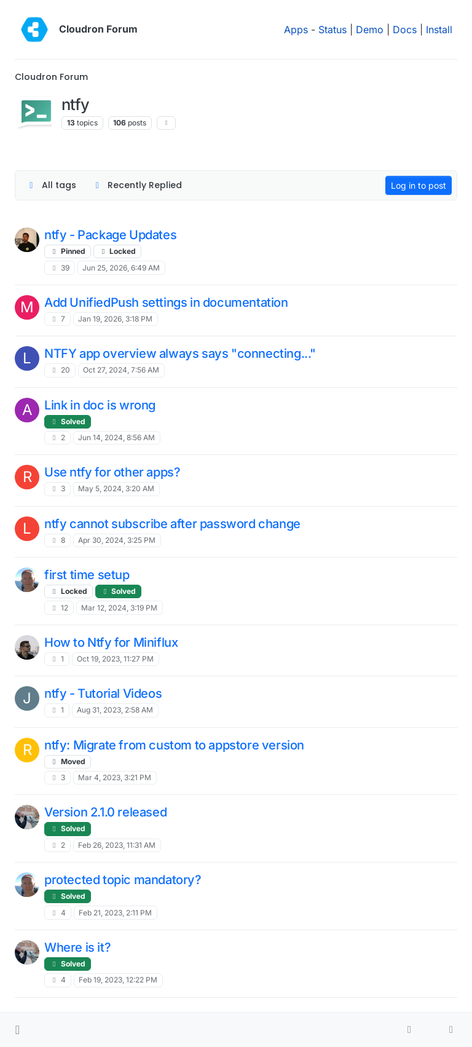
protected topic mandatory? (123, 879)
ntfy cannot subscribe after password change (172, 523)
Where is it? (77, 947)
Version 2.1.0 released (105, 812)
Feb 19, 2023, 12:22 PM (118, 979)
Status (332, 29)
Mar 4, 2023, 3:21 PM (114, 777)
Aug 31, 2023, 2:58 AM (115, 709)
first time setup (87, 574)
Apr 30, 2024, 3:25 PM (116, 540)
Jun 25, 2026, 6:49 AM (121, 267)
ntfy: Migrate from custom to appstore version (174, 745)
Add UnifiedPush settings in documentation (166, 302)
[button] (17, 1029)
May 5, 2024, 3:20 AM (116, 488)
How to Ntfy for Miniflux (111, 642)
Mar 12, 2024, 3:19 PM (119, 607)
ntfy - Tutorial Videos (103, 693)
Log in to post (418, 185)
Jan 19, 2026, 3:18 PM (115, 318)
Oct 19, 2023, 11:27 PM (115, 658)
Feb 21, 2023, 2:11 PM (115, 912)
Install (439, 29)
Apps (296, 29)
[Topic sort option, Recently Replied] (137, 185)
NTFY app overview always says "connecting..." (180, 353)
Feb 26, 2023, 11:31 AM (116, 845)
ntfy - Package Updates (110, 234)
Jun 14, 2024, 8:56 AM (116, 437)
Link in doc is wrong (99, 405)
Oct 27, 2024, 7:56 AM (121, 369)
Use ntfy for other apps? (112, 472)
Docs (405, 29)
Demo (370, 29)
